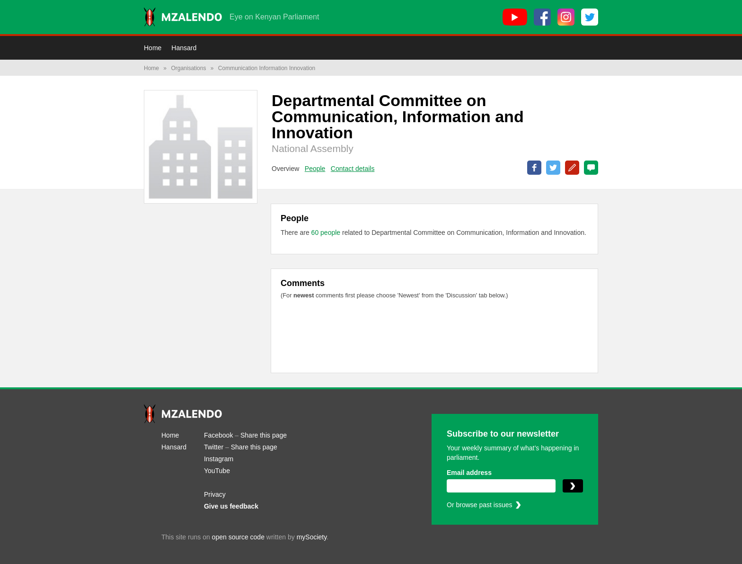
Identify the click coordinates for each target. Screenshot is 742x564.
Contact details (353, 168)
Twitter (213, 447)
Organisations (188, 68)
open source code (238, 537)
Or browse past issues (479, 505)
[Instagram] (565, 17)
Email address (469, 472)
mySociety (312, 537)
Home (152, 48)
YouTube (217, 470)
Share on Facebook (534, 168)
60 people (326, 232)
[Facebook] (542, 17)
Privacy (215, 494)
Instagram (218, 459)
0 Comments (591, 168)
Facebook (218, 435)
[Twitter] (589, 17)
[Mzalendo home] (183, 17)
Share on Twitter (553, 168)
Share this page (263, 435)
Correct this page (572, 168)
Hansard (183, 48)
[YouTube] (515, 17)
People (315, 168)
